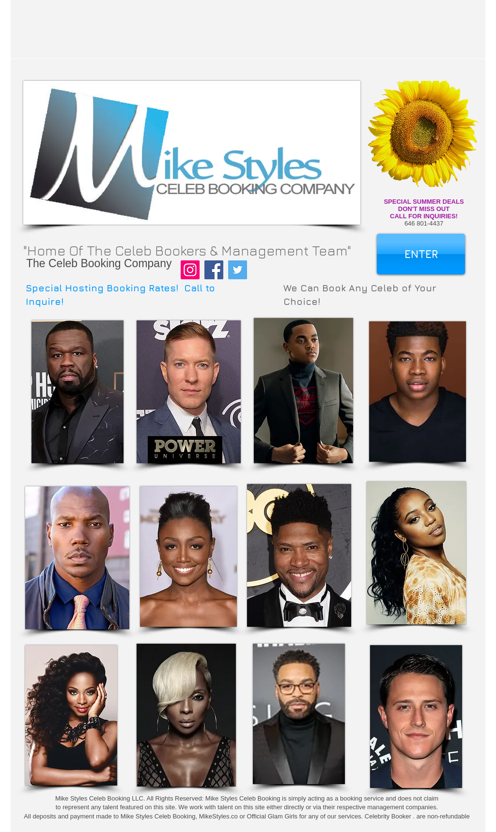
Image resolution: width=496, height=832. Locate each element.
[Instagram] (190, 269)
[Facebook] (213, 269)
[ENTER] (421, 254)
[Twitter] (237, 269)
